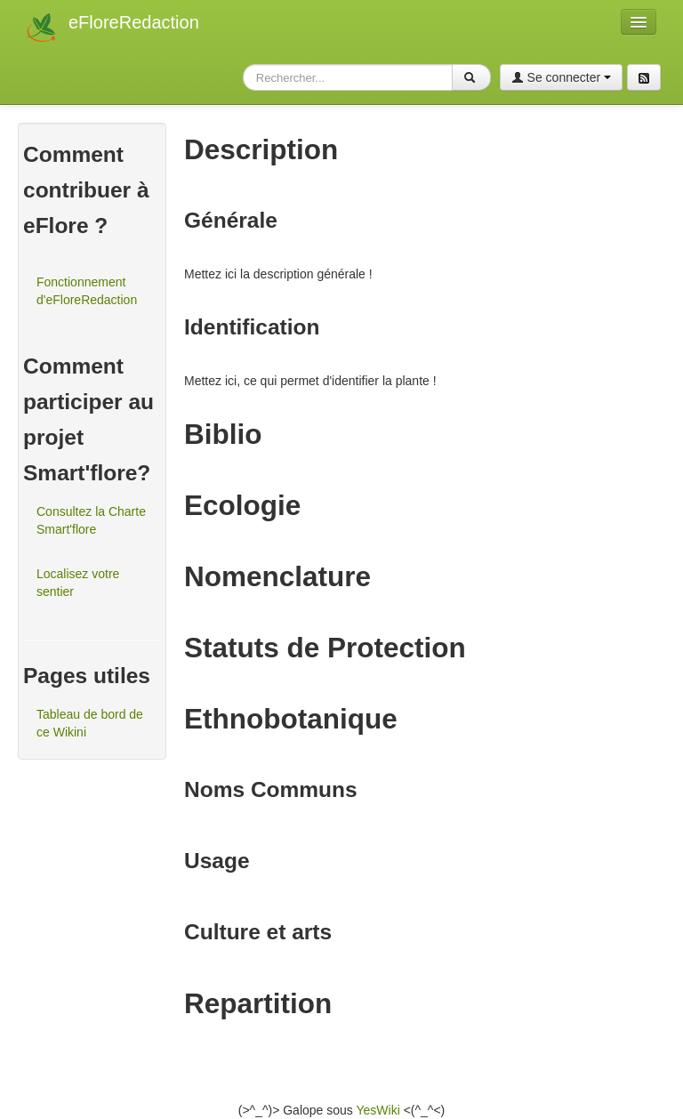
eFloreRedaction (133, 22)
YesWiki (377, 1110)
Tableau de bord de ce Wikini (89, 723)
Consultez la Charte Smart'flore (91, 520)
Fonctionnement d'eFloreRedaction (86, 291)
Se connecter (561, 77)
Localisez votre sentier (77, 583)
